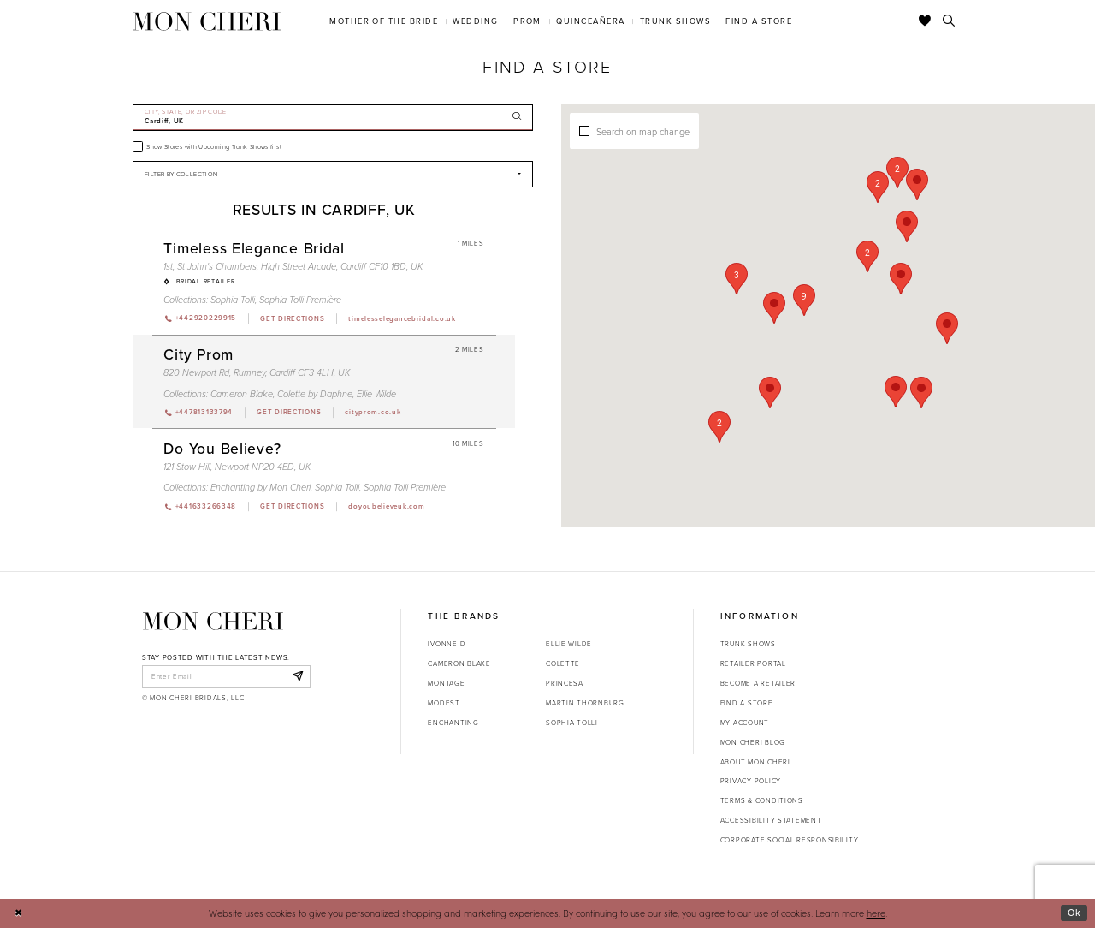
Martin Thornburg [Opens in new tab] (585, 703)
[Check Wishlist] (925, 21)
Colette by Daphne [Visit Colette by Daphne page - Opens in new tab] (314, 394)
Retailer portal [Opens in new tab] (753, 663)
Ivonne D (446, 644)
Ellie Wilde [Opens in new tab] (569, 644)
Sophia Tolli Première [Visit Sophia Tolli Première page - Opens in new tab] (300, 299)
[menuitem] (384, 21)
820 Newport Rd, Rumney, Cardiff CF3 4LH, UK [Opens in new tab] (256, 372)
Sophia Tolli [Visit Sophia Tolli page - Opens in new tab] (232, 299)
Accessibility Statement (771, 820)
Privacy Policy (750, 781)
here (876, 913)
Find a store (746, 703)
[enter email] (226, 676)
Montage (446, 683)
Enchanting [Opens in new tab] (453, 722)
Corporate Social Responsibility (789, 840)
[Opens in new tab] (291, 318)
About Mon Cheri (755, 762)
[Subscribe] (297, 676)
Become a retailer (758, 683)
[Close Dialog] (18, 913)
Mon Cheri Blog (752, 742)
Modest (443, 703)
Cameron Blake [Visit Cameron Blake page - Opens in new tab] (241, 394)
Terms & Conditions (761, 800)
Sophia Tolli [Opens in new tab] (572, 722)
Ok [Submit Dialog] (1074, 912)
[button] (804, 300)
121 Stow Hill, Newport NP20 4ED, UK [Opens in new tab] (237, 466)
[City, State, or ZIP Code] (333, 117)
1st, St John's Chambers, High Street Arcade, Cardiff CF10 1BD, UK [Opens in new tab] (293, 266)
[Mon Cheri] (213, 621)
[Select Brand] (333, 174)
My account (744, 722)
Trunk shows (748, 644)
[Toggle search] (949, 21)
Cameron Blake (459, 663)
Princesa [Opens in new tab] (564, 683)
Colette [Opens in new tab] (563, 663)
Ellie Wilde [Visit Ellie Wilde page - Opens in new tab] (376, 394)
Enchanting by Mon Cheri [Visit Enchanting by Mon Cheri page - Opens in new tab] (260, 487)
